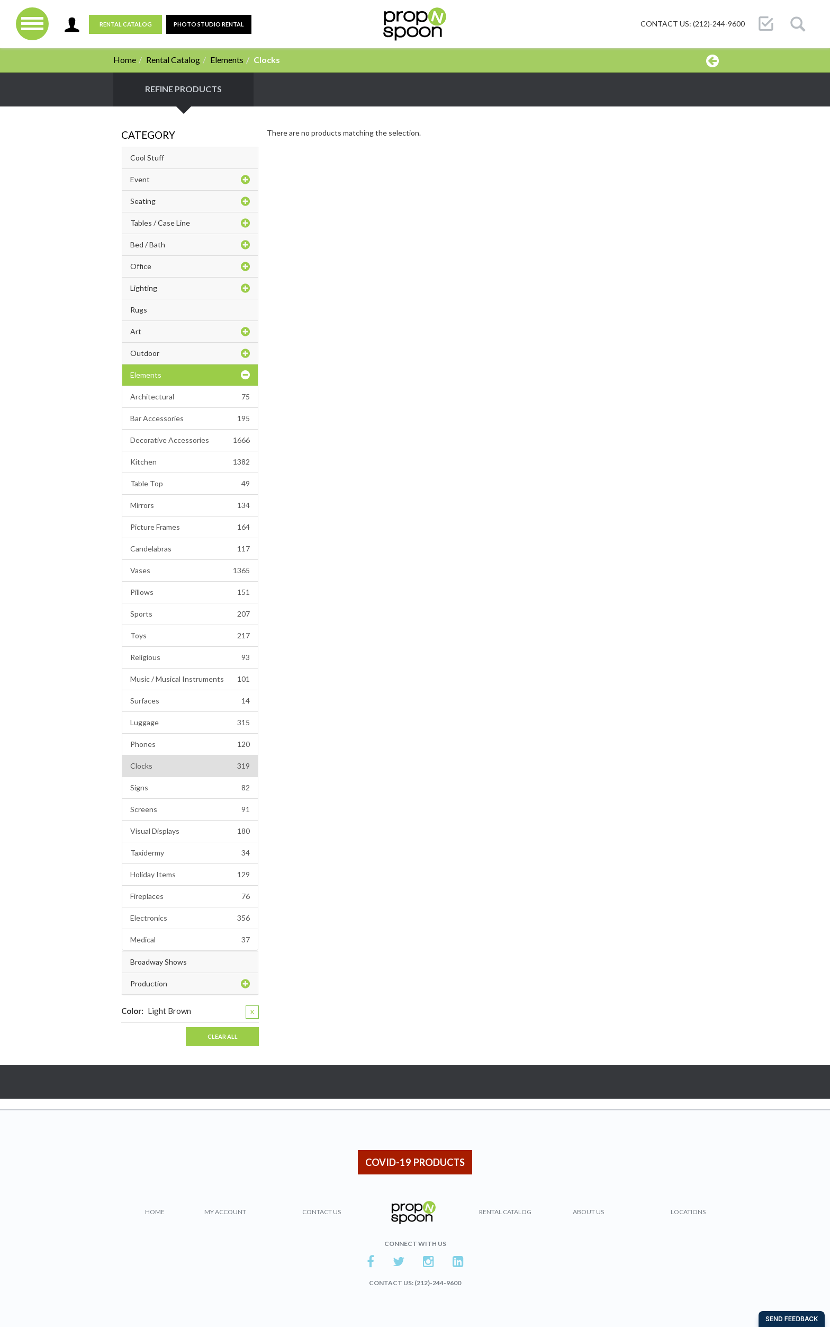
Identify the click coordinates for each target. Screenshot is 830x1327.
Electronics (190, 918)
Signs (190, 787)
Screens (190, 809)
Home (124, 60)
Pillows (190, 592)
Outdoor (190, 353)
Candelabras (190, 549)
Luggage (190, 722)
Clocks (190, 766)
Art (190, 331)
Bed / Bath (190, 244)
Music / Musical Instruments (190, 679)
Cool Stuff (147, 157)
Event (190, 179)
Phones (190, 744)
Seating (190, 201)
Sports (190, 614)
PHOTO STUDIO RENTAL (209, 24)
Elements (226, 60)
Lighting (190, 288)
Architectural (190, 396)
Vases (190, 570)
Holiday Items (190, 874)
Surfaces (190, 701)
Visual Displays (190, 831)
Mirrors (190, 505)
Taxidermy (190, 853)
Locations (688, 1212)
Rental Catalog (126, 24)
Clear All (223, 1036)
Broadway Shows (158, 961)
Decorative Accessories (190, 440)
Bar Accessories (190, 418)
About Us (588, 1212)
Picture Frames (190, 527)
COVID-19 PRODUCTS (415, 1162)
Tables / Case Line (190, 223)
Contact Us (321, 1212)
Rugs (138, 309)
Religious (190, 657)
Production (190, 983)
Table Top (190, 483)
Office (190, 266)
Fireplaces (190, 896)
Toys (190, 635)
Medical (190, 939)
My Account (225, 1212)
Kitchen (190, 462)
